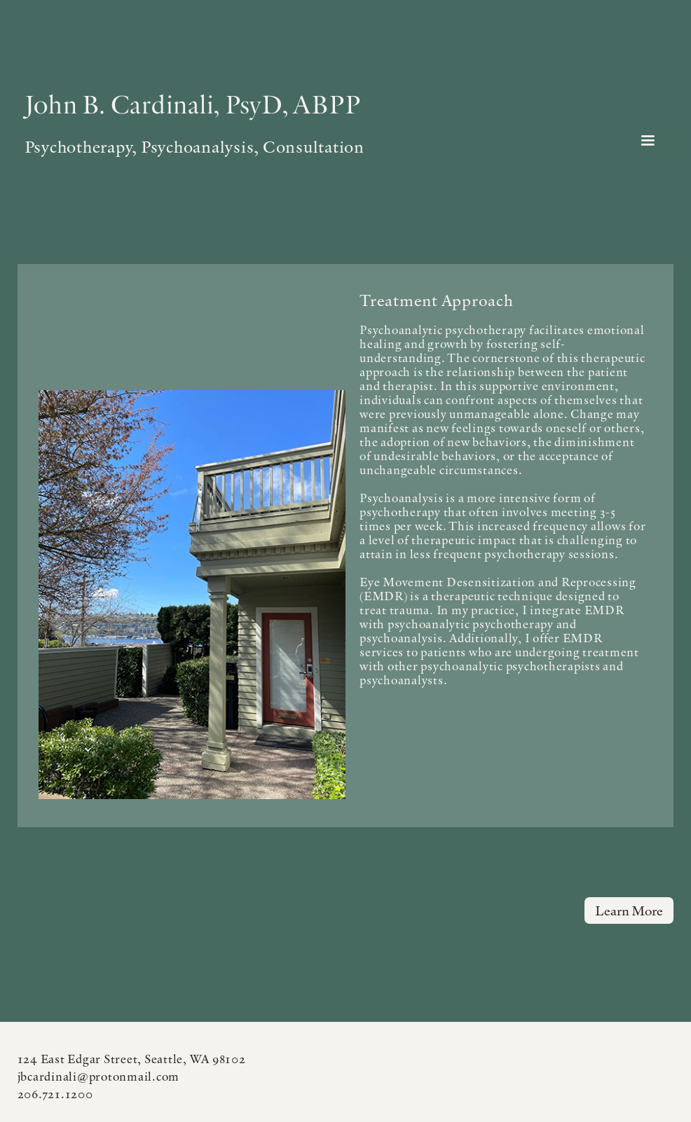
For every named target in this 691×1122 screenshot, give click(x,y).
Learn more (629, 910)
